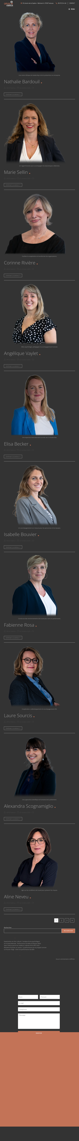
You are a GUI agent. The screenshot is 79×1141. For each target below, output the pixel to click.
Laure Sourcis (18, 715)
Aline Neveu (16, 896)
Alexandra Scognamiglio (28, 806)
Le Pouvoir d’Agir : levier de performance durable (19, 949)
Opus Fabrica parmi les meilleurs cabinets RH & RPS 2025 (22, 945)
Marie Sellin (16, 172)
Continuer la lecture (14, 94)
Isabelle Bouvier (20, 534)
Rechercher (8, 927)
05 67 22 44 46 (61, 3)
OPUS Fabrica (10, 88)
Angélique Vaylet (21, 353)
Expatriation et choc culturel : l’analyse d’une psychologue (22, 941)
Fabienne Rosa (19, 625)
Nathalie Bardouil (22, 81)
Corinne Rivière (19, 262)
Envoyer (39, 1033)
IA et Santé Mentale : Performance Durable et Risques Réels (22, 943)
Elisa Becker (16, 444)
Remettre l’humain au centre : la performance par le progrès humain (25, 947)
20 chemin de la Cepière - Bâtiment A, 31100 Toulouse (37, 3)
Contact (72, 3)
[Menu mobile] (72, 9)
